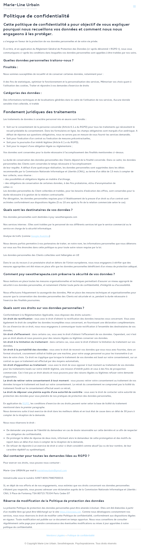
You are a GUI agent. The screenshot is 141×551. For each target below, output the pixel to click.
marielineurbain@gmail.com (52, 470)
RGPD (25, 403)
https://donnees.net (70, 511)
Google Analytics (40, 236)
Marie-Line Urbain (21, 4)
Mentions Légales (55, 535)
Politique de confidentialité (81, 535)
